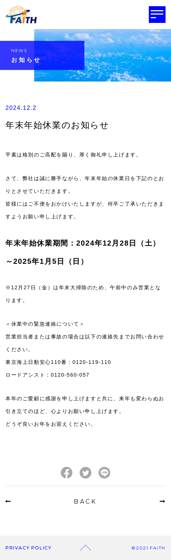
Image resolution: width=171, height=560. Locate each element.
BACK (85, 501)
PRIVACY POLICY (28, 548)
